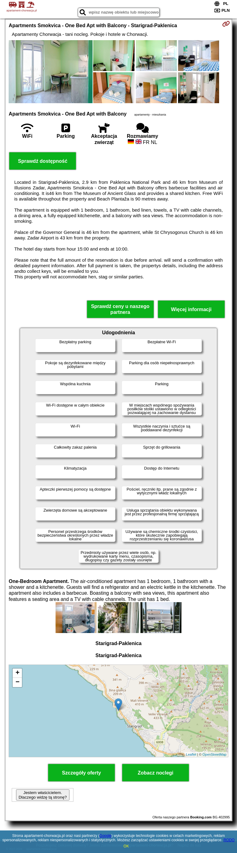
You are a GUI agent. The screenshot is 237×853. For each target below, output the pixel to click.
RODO (229, 840)
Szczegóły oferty (81, 772)
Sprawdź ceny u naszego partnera (120, 309)
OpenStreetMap (214, 754)
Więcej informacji (191, 309)
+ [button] (17, 673)
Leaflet (191, 754)
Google (105, 836)
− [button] (17, 682)
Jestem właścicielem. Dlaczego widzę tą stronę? (43, 795)
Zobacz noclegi (155, 772)
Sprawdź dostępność (42, 161)
